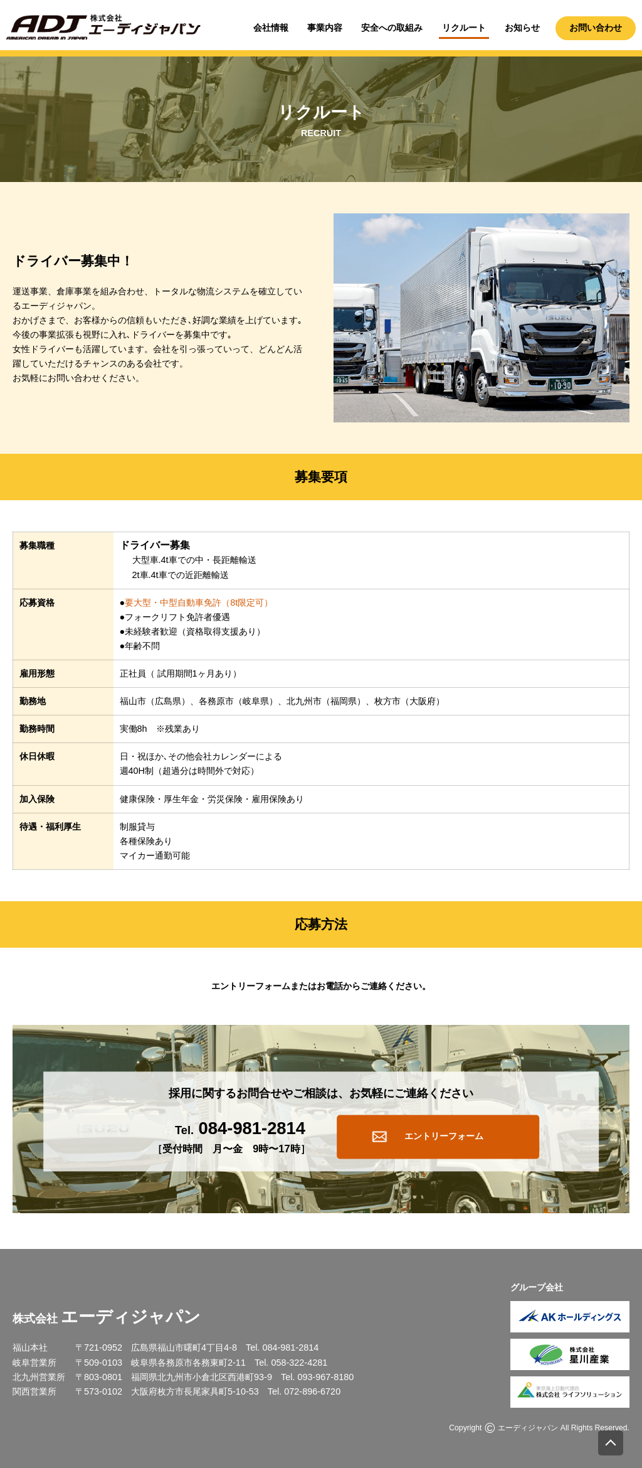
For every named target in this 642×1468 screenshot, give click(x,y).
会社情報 (270, 28)
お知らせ (522, 28)
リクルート (464, 28)
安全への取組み (392, 28)
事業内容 (324, 28)
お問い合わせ (595, 28)
